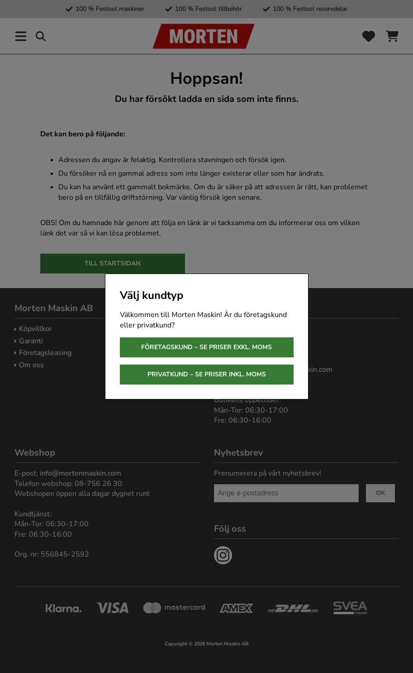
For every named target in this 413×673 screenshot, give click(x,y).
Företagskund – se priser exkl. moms (206, 347)
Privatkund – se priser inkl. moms (206, 374)
